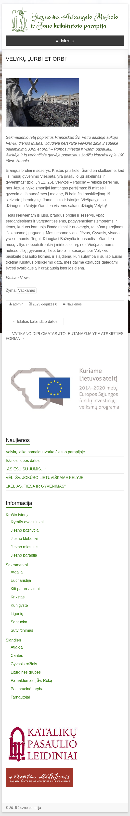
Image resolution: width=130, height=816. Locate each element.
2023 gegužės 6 (45, 304)
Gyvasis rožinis (24, 664)
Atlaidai (17, 647)
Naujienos (74, 304)
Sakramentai (17, 565)
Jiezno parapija (24, 555)
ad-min (18, 304)
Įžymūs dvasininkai (27, 522)
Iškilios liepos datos (22, 460)
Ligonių (17, 614)
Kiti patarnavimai (25, 589)
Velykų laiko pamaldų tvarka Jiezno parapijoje (45, 452)
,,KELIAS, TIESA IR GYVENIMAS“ (35, 486)
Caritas (17, 655)
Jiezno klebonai (24, 538)
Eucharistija (21, 580)
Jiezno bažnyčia (25, 530)
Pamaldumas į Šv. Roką (31, 680)
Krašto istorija (17, 515)
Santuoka (19, 622)
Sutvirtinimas (22, 630)
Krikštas (18, 597)
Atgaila (17, 572)
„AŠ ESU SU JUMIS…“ (26, 469)
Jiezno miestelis (24, 547)
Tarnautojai (20, 697)
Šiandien (13, 640)
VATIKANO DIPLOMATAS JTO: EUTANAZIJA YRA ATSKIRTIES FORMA (64, 336)
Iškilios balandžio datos (34, 321)
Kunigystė (19, 605)
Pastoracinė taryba (27, 689)
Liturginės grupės (26, 672)
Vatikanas (26, 290)
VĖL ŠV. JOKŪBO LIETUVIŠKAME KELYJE (44, 478)
